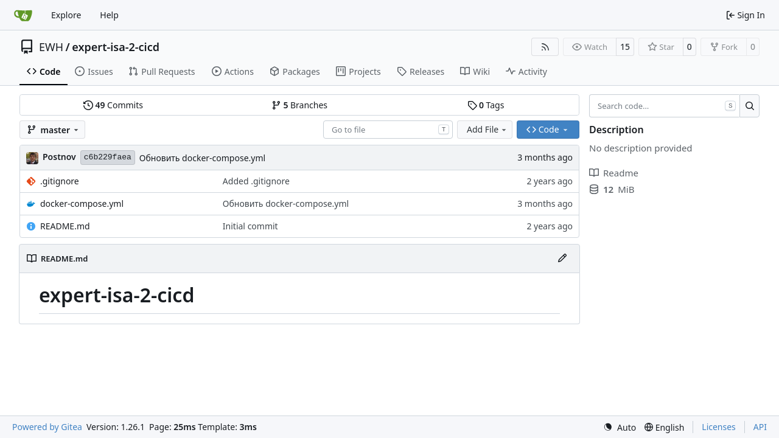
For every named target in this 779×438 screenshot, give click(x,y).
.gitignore (59, 181)
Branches (299, 105)
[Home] (23, 15)
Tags (486, 105)
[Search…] (749, 105)
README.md (65, 226)
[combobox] (388, 129)
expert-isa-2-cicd (115, 47)
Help (109, 15)
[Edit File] (562, 258)
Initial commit (250, 226)
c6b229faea (107, 157)
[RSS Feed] (545, 47)
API (760, 427)
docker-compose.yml (82, 203)
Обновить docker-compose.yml (202, 158)
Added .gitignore (256, 181)
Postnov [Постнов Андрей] (59, 156)
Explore (66, 15)
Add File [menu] (487, 129)
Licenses (719, 427)
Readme (613, 173)
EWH (51, 47)
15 (625, 46)
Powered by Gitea (47, 427)
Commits (113, 105)
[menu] (619, 427)
